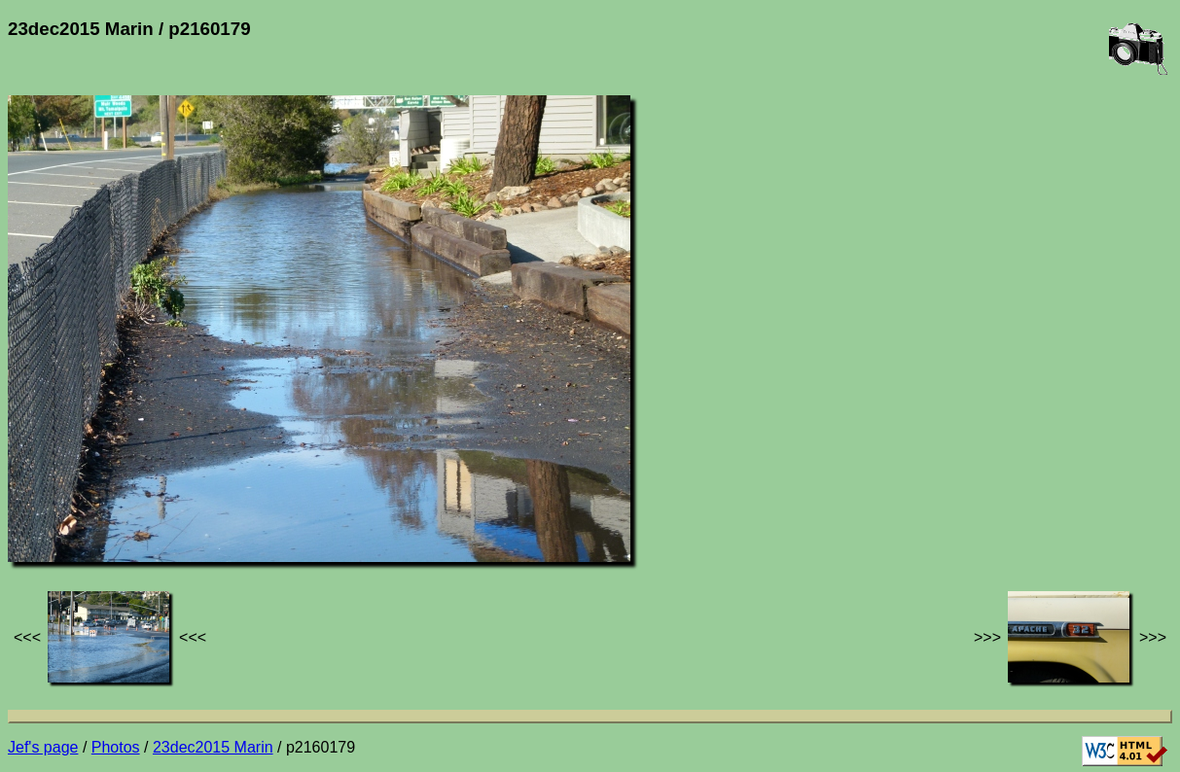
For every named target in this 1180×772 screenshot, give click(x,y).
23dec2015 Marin (213, 747)
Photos (115, 747)
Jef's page (43, 747)
